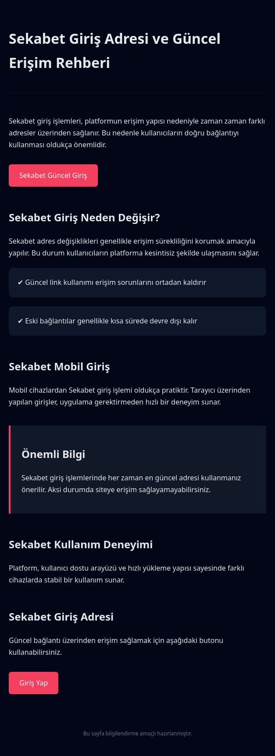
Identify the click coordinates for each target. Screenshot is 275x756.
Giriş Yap (33, 683)
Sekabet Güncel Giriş (53, 175)
